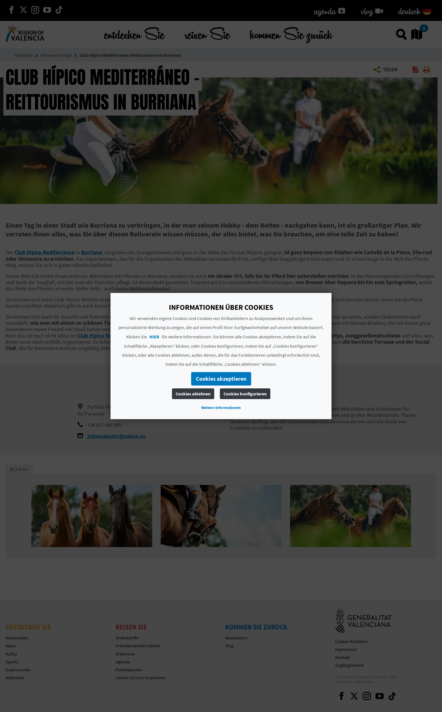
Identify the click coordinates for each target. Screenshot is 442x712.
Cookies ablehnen (193, 394)
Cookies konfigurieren (245, 394)
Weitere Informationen (221, 407)
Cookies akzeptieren (221, 378)
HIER (154, 336)
